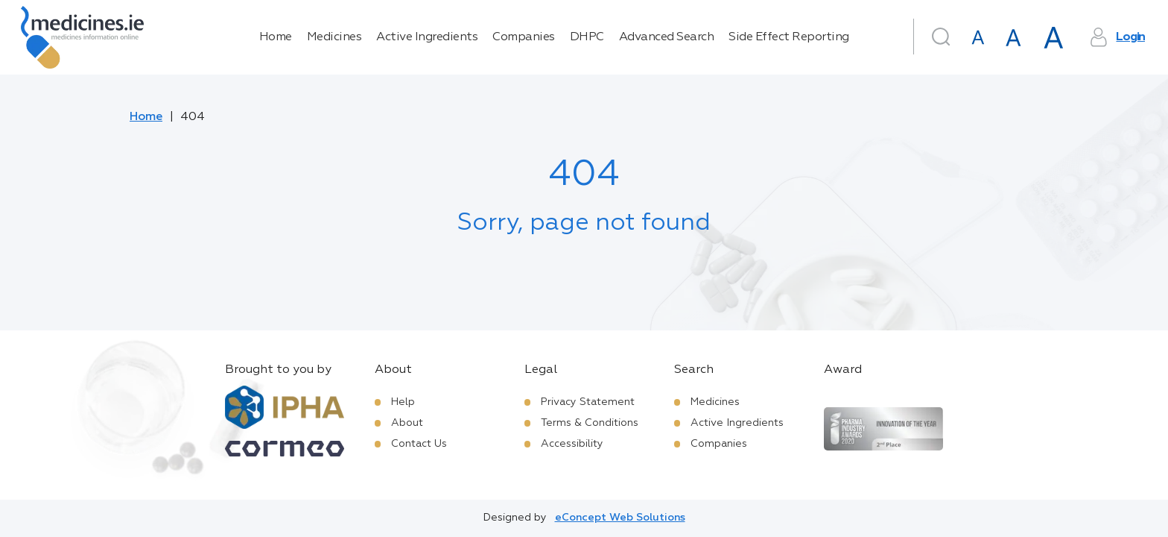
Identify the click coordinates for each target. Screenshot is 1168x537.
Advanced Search (666, 37)
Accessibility (572, 444)
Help (403, 402)
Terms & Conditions (589, 423)
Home (275, 37)
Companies (523, 37)
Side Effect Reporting (789, 37)
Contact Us (419, 444)
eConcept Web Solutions (620, 517)
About (407, 423)
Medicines (334, 37)
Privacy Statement (588, 402)
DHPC (587, 37)
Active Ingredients (426, 37)
